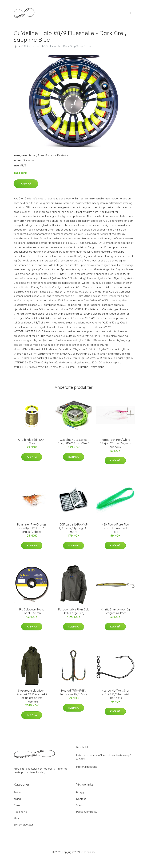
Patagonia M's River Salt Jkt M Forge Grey (73, 611)
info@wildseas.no (86, 766)
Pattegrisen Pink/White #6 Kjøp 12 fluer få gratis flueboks (115, 443)
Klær (16, 818)
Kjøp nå (26, 183)
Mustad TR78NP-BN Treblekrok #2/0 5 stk (73, 692)
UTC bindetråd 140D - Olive (31, 441)
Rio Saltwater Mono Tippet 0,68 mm (31, 611)
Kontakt (81, 798)
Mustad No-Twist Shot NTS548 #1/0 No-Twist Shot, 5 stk (115, 694)
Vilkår (79, 805)
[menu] (130, 13)
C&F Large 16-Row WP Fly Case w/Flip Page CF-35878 (74, 528)
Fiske (41, 155)
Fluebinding (20, 811)
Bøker (17, 792)
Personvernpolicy (86, 811)
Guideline (50, 155)
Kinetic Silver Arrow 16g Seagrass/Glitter (115, 611)
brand (32, 155)
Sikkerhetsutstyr (23, 824)
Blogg (80, 792)
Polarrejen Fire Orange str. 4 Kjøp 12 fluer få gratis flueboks (31, 528)
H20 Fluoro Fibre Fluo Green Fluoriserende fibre (115, 528)
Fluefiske (62, 155)
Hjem (17, 46)
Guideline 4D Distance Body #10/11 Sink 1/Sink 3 (73, 441)
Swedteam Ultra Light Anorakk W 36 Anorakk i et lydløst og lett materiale (32, 696)
